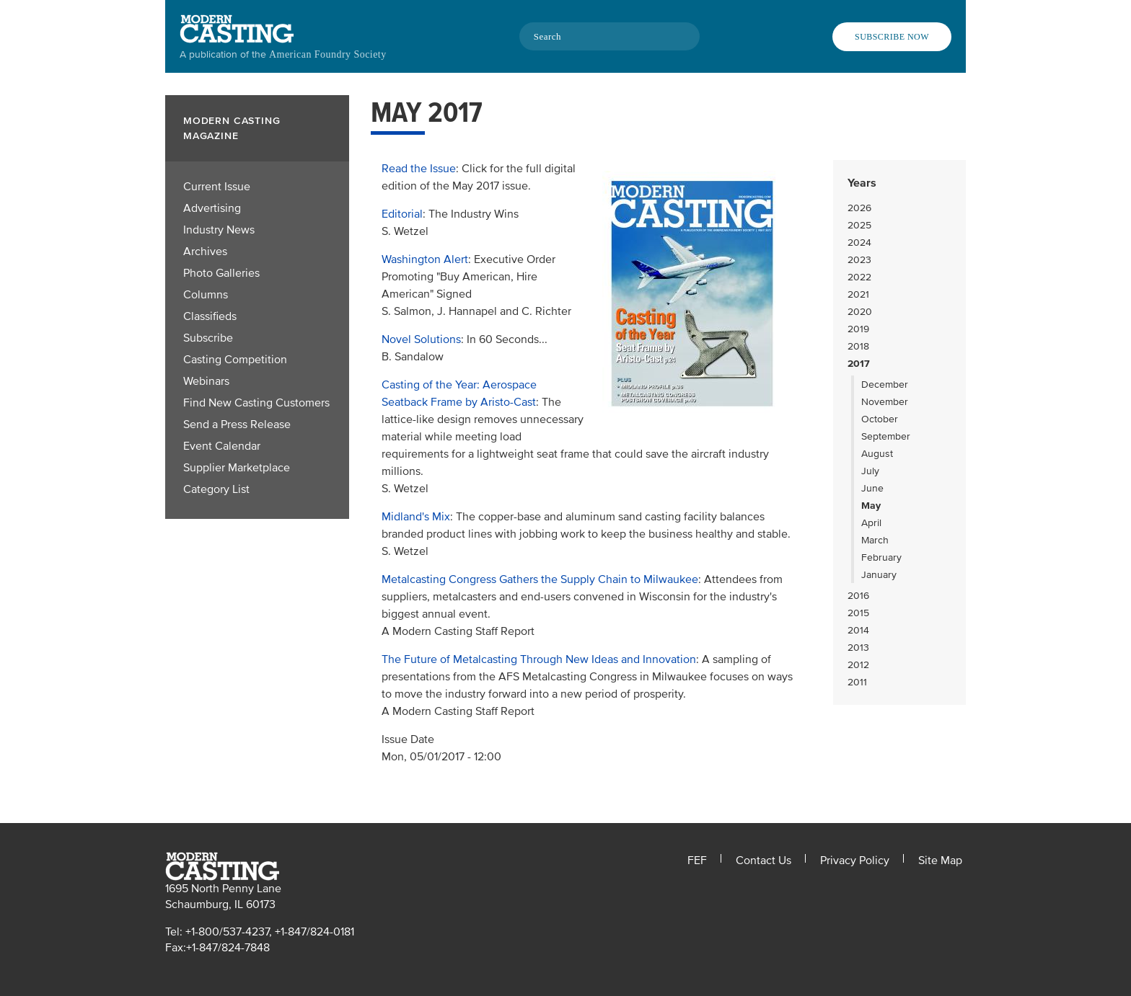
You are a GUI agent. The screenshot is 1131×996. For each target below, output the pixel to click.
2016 (858, 596)
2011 (857, 682)
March (875, 540)
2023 (859, 260)
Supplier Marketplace (236, 468)
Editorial (402, 214)
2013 (858, 647)
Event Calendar (221, 446)
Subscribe (208, 338)
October (879, 419)
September (885, 436)
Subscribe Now (892, 37)
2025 (859, 225)
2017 (859, 363)
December (884, 384)
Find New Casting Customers (256, 403)
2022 (859, 277)
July (870, 471)
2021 (858, 294)
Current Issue (216, 186)
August (877, 454)
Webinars (206, 381)
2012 (858, 665)
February (881, 557)
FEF (697, 860)
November (884, 402)
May (871, 505)
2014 (858, 630)
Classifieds (210, 316)
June (872, 488)
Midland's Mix (416, 517)
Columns (205, 295)
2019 (858, 329)
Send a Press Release (237, 424)
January (879, 575)
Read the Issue (419, 168)
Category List (216, 489)
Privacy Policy (854, 860)
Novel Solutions (421, 339)
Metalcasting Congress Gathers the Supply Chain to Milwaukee (540, 579)
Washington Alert (425, 259)
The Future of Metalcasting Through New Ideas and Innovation (539, 659)
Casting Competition (235, 359)
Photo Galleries (221, 273)
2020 (860, 312)
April (871, 523)
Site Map (940, 860)
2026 (859, 208)
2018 (858, 346)
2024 (859, 242)
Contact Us (763, 860)
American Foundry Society (328, 54)
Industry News (219, 230)
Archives (205, 251)
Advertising (212, 208)
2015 (858, 613)
